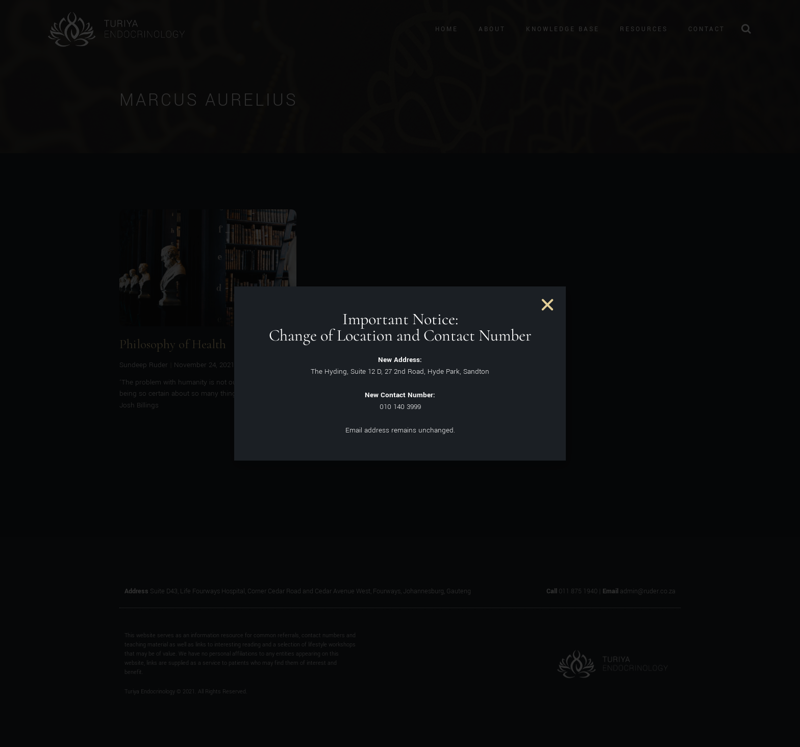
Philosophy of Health (172, 344)
